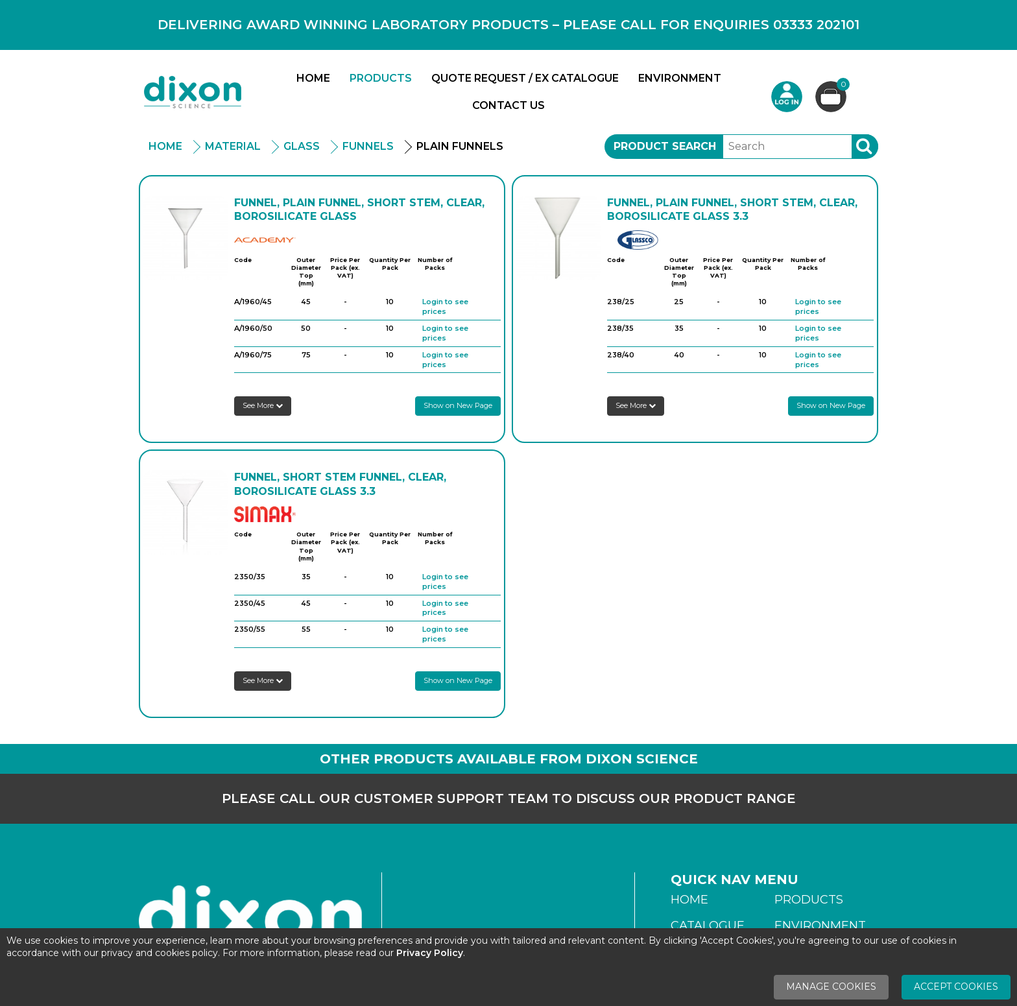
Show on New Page (458, 405)
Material (233, 146)
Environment (679, 78)
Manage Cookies (831, 986)
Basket (841, 86)
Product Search (665, 146)
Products (381, 78)
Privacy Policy (429, 953)
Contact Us (508, 105)
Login (786, 96)
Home (313, 78)
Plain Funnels (459, 146)
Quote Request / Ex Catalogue (525, 78)
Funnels (368, 146)
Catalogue (708, 925)
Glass (301, 146)
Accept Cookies (956, 986)
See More (263, 405)
